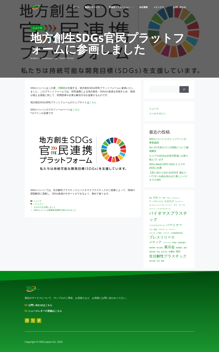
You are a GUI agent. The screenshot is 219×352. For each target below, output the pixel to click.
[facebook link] (39, 320)
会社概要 (143, 7)
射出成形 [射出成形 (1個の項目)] (160, 248)
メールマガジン (157, 113)
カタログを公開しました (44, 207)
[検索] (184, 89)
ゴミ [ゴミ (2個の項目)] (175, 204)
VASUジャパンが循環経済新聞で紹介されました (55, 210)
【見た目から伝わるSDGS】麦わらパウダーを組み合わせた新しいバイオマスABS (168, 176)
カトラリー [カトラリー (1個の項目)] (179, 201)
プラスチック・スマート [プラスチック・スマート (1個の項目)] (166, 229)
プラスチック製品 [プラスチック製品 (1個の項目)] (155, 233)
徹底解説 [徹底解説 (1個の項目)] (179, 248)
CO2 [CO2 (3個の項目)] (155, 197)
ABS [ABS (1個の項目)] (150, 198)
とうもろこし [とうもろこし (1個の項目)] (175, 198)
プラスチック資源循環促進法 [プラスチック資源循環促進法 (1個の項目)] (173, 233)
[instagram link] (27, 320)
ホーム (76, 7)
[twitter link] (33, 320)
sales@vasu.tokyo (49, 58)
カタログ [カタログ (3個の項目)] (169, 201)
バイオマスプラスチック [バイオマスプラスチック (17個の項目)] (168, 216)
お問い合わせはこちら (40, 305)
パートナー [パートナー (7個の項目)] (174, 225)
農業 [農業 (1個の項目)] (162, 261)
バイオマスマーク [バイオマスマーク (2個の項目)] (157, 225)
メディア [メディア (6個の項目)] (155, 242)
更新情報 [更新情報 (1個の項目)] (152, 252)
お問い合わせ (179, 7)
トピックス (161, 7)
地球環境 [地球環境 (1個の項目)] (152, 248)
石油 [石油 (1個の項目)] (158, 261)
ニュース (38, 201)
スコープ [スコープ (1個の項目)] (152, 209)
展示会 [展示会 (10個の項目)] (169, 246)
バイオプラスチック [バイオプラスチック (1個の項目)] (164, 209)
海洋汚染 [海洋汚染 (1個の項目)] (164, 252)
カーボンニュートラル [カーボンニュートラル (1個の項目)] (157, 205)
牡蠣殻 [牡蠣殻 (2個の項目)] (172, 251)
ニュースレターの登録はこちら (45, 310)
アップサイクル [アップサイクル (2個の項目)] (156, 201)
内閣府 (61, 88)
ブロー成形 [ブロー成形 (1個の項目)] (153, 229)
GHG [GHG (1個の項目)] (163, 198)
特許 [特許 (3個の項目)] (178, 251)
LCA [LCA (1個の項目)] (168, 198)
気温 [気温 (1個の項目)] (158, 252)
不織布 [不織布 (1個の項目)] (174, 243)
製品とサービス (95, 7)
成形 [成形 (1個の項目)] (185, 248)
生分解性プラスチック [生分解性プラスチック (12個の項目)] (168, 256)
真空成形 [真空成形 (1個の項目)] (152, 261)
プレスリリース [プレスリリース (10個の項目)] (162, 237)
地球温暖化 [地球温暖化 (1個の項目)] (182, 243)
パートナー (39, 204)
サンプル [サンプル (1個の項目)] (182, 205)
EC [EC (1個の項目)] (160, 198)
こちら (92, 102)
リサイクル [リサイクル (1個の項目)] (167, 243)
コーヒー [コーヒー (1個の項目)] (169, 205)
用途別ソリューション (122, 7)
